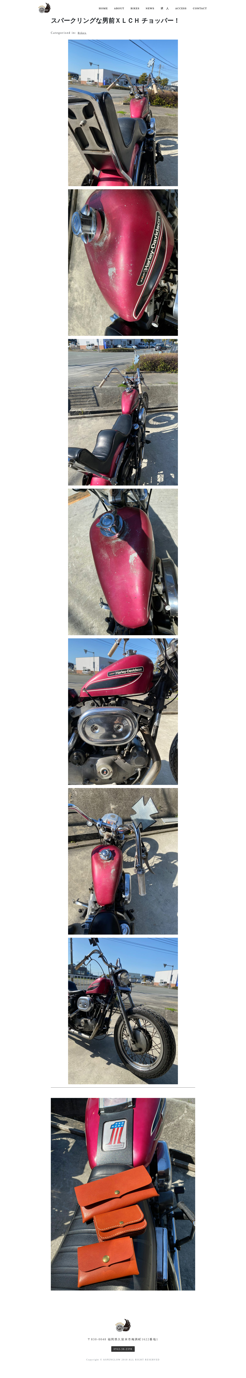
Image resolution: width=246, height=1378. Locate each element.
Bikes (135, 8)
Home (103, 8)
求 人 (165, 8)
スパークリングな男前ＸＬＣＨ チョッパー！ (115, 20)
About (119, 8)
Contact (200, 8)
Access (181, 8)
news (150, 8)
